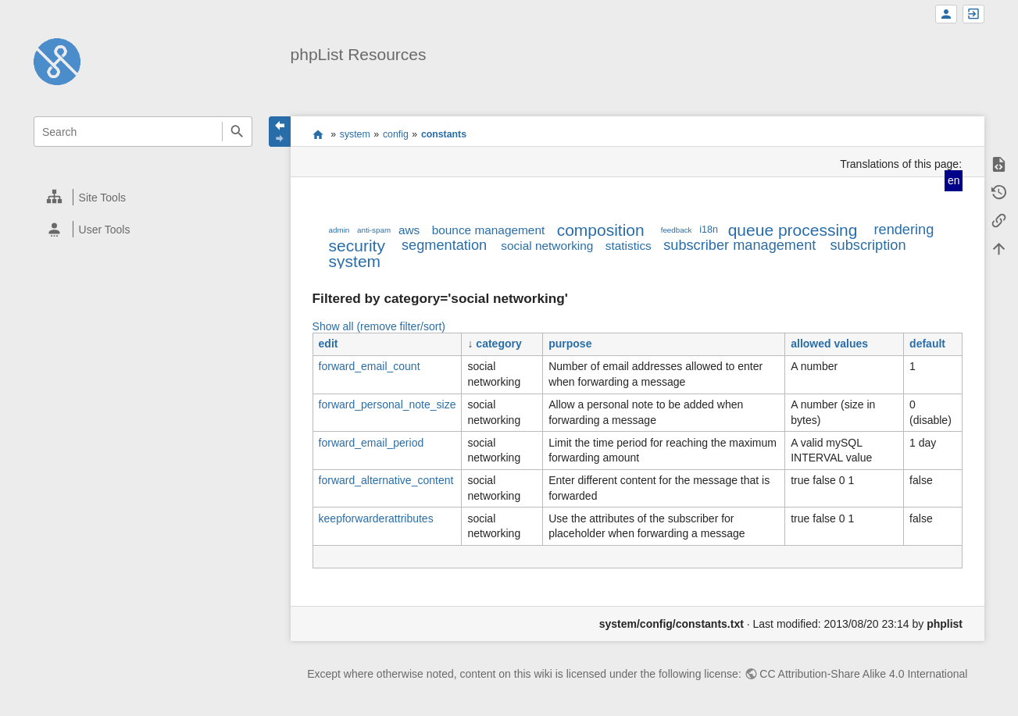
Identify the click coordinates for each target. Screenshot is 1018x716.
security (357, 246)
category (498, 343)
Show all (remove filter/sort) (379, 326)
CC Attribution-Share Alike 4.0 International (863, 674)
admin (339, 230)
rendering (903, 229)
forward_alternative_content (386, 480)
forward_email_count (369, 366)
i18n (708, 229)
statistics (628, 245)
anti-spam (374, 230)
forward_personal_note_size (387, 404)
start (318, 134)
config (396, 134)
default (927, 343)
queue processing (793, 230)
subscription (867, 245)
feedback (676, 230)
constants (443, 134)
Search (237, 131)
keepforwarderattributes (376, 518)
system (355, 134)
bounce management (488, 230)
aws (409, 230)
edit (328, 343)
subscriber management (739, 245)
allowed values (829, 343)
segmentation (444, 245)
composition (601, 230)
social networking (547, 245)
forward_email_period (371, 442)
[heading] (143, 197)
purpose (569, 343)
